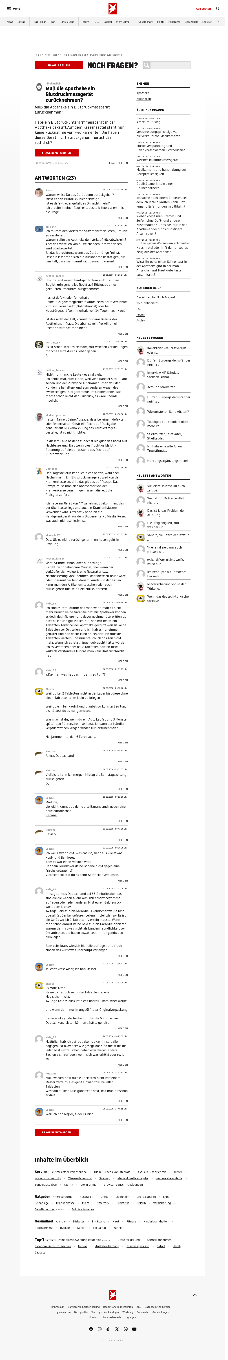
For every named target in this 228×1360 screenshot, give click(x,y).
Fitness (131, 1221)
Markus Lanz (66, 21)
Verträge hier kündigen (105, 1312)
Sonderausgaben (46, 1184)
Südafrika (123, 1203)
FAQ (138, 309)
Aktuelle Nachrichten (152, 1172)
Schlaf (81, 1228)
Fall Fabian (40, 21)
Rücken (65, 1228)
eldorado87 (53, 535)
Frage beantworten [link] (56, 153)
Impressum (57, 1307)
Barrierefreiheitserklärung (84, 1307)
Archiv (140, 320)
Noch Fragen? (52, 54)
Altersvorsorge (62, 1196)
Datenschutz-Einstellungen (153, 1312)
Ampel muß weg (148, 122)
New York (103, 1203)
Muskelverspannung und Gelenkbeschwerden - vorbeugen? (160, 148)
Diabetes (79, 1221)
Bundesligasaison (138, 1246)
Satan (49, 190)
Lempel (50, 798)
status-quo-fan (56, 415)
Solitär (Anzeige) (83, 1209)
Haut (115, 1221)
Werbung (127, 1312)
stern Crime (123, 21)
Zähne (118, 1228)
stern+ (86, 21)
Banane (51, 815)
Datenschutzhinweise (158, 1307)
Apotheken (143, 99)
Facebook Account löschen (53, 1246)
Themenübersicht (80, 1178)
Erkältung (98, 1221)
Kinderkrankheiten (156, 1221)
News (10, 21)
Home (38, 54)
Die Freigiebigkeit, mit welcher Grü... (163, 525)
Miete (85, 1203)
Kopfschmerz (44, 1228)
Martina (51, 751)
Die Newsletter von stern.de (69, 1172)
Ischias (82, 1246)
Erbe (166, 1196)
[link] (217, 8)
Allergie (61, 1221)
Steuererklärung (129, 1240)
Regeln (140, 314)
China (104, 1196)
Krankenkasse (65, 1203)
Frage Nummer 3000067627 (51, 163)
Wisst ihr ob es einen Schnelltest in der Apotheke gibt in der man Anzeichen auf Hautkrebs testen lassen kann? (161, 268)
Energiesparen (146, 1196)
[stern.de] (113, 8)
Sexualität (99, 1228)
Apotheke (142, 93)
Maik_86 (51, 603)
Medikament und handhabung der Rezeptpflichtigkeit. (161, 171)
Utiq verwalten (62, 1312)
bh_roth (51, 226)
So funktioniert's (147, 303)
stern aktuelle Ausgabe (133, 1178)
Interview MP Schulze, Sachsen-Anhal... (163, 375)
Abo (203, 8)
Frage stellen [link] (59, 65)
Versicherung (162, 1203)
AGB (138, 1307)
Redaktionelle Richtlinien (118, 1307)
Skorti (50, 689)
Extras (21, 21)
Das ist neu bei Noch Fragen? (155, 297)
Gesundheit (191, 21)
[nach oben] (195, 1295)
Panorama (174, 21)
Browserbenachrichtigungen (119, 1317)
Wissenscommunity (48, 1178)
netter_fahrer (55, 276)
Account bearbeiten (161, 387)
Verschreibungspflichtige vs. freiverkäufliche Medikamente (158, 134)
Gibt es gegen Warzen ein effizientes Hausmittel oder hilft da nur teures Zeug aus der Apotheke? (163, 247)
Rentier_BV (53, 342)
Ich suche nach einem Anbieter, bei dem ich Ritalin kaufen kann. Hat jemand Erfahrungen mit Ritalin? (161, 202)
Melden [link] (123, 217)
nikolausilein (53, 83)
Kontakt (94, 1317)
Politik (160, 21)
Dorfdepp (51, 468)
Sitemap (104, 1178)
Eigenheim (122, 1196)
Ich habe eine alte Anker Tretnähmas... (164, 448)
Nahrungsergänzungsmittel (167, 461)
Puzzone (51, 1073)
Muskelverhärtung (107, 1246)
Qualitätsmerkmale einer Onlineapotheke (154, 186)
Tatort (161, 1246)
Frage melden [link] (118, 163)
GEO (97, 21)
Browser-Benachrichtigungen (123, 1184)
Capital (108, 21)
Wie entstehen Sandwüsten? (168, 412)
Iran (53, 21)
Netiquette (81, 1312)
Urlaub (141, 1203)
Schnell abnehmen (159, 1240)
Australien (86, 1196)
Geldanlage (42, 1203)
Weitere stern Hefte (169, 1178)
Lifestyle (207, 21)
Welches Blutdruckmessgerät (157, 160)
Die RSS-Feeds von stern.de (112, 1172)
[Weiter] (218, 22)
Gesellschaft (145, 21)
